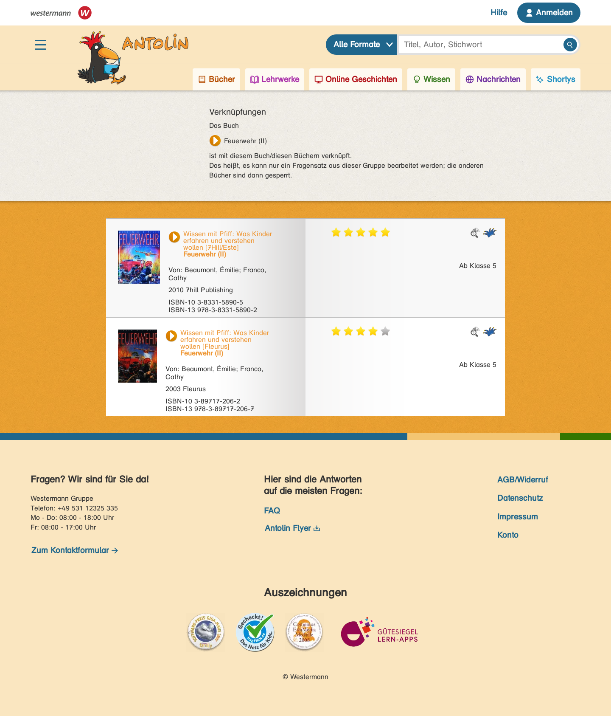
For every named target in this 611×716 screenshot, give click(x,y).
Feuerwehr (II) (245, 141)
